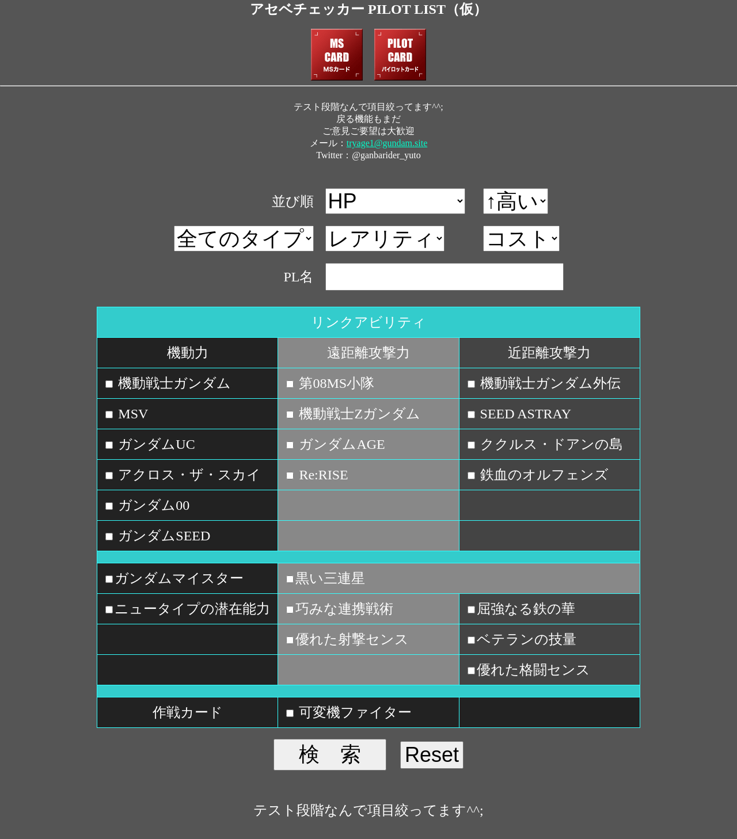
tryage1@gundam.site (387, 143)
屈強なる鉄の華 (526, 608)
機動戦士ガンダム (173, 383)
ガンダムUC (155, 444)
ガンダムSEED (162, 535)
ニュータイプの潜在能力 (192, 608)
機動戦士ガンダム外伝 (549, 383)
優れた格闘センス (533, 669)
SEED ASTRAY (524, 413)
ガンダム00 (152, 505)
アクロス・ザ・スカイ (188, 474)
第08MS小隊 (334, 383)
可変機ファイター (353, 712)
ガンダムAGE (340, 444)
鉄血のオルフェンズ (543, 474)
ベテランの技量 (526, 639)
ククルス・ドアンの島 (550, 444)
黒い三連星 (330, 578)
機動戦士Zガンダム (357, 413)
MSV (131, 413)
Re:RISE (321, 474)
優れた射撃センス (352, 639)
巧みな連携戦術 (344, 608)
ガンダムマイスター (179, 578)
